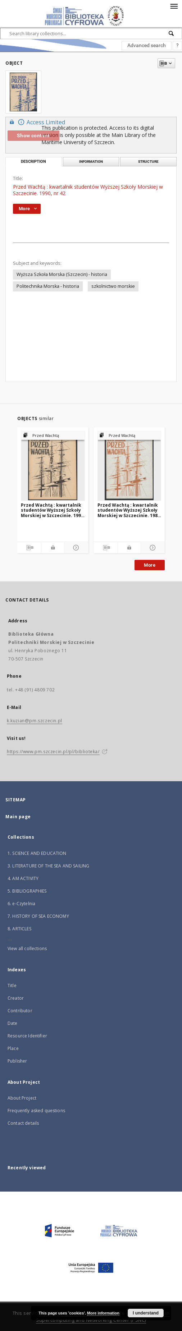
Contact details (23, 1123)
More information (103, 1313)
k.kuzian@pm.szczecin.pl (34, 721)
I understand (146, 1313)
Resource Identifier (27, 1036)
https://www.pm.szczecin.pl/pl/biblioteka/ (53, 752)
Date (13, 1023)
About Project (22, 1098)
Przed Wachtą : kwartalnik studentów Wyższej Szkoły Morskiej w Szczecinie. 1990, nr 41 (53, 510)
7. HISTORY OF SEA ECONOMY (38, 916)
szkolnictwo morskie (113, 286)
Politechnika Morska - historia (48, 286)
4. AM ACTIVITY (23, 878)
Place (13, 1048)
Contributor (20, 1011)
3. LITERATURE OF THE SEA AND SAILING (48, 866)
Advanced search (146, 45)
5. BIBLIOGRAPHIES (27, 891)
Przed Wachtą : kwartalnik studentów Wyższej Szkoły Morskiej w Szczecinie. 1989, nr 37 (129, 510)
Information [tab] (91, 162)
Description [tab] (33, 161)
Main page (18, 817)
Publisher (17, 1061)
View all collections (27, 948)
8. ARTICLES (19, 929)
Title (12, 985)
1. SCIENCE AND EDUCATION (37, 853)
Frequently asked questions (36, 1110)
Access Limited (36, 122)
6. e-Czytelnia (21, 904)
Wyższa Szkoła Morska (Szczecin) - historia (62, 274)
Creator (16, 998)
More (149, 565)
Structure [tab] (148, 162)
